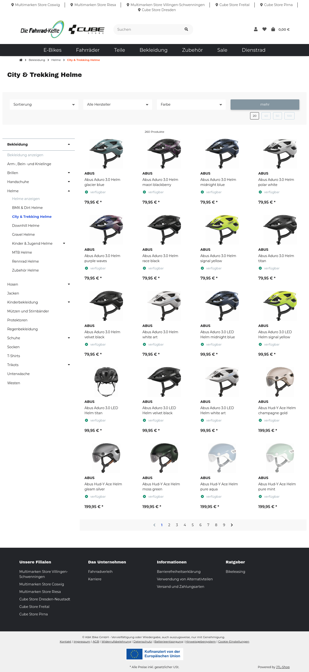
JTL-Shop (283, 667)
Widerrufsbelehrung (116, 641)
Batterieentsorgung (168, 641)
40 (266, 116)
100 (289, 116)
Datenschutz (142, 641)
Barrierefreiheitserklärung (179, 571)
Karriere (94, 579)
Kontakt (65, 641)
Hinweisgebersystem (200, 641)
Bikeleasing (235, 571)
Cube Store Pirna (33, 614)
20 (254, 116)
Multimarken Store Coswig (41, 584)
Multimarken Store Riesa (40, 592)
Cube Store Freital (34, 607)
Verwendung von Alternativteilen (185, 579)
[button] (256, 29)
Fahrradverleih (100, 571)
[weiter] (232, 525)
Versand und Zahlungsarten (180, 586)
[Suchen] (146, 29)
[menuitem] (52, 50)
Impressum (82, 641)
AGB (96, 641)
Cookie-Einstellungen (233, 641)
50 (277, 116)
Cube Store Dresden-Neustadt (44, 599)
